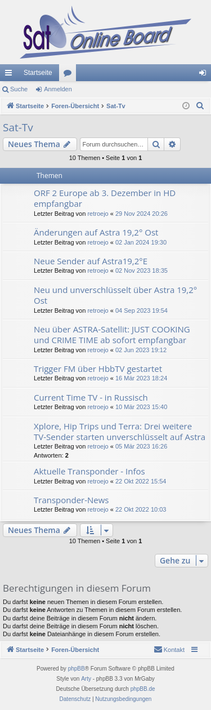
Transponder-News (71, 499)
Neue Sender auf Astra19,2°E (90, 261)
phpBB (76, 668)
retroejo (97, 213)
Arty (86, 679)
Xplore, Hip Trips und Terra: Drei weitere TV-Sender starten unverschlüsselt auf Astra (119, 431)
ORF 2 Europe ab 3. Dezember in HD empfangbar (105, 198)
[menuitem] (200, 106)
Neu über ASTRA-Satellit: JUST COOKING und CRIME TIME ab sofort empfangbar (112, 334)
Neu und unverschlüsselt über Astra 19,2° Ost (115, 295)
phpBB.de (143, 689)
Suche (19, 89)
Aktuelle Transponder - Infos (89, 471)
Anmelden (58, 89)
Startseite (38, 73)
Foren (70, 75)
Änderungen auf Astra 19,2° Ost (96, 232)
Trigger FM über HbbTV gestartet (98, 368)
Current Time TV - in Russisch (91, 397)
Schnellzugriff (11, 75)
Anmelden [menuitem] (205, 75)
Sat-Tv (18, 127)
